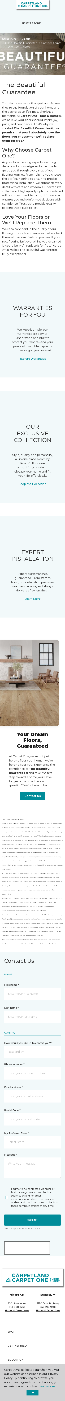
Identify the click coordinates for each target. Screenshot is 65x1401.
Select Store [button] (31, 23)
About (26, 38)
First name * (11, 985)
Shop (11, 1331)
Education (16, 1359)
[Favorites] (56, 7)
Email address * (13, 1087)
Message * (10, 1155)
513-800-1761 (17, 1307)
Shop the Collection (32, 484)
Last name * (11, 1008)
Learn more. (47, 1386)
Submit (32, 1220)
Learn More (32, 598)
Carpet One (9, 38)
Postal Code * (12, 1110)
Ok (32, 1392)
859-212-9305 (48, 1307)
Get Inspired (17, 1345)
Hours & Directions (17, 1310)
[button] (52, 7)
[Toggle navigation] (5, 7)
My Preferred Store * (16, 1133)
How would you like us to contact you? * (28, 1043)
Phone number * (14, 1064)
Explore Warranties (32, 358)
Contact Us (32, 796)
